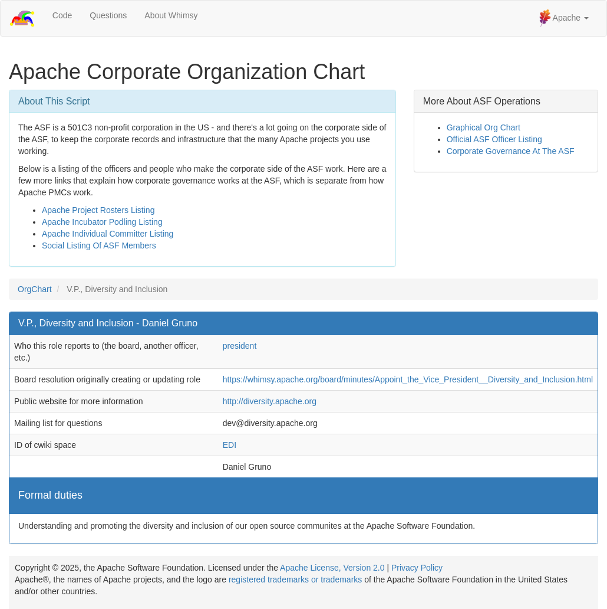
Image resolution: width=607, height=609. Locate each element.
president (240, 346)
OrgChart (35, 289)
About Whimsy (170, 15)
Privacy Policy (417, 567)
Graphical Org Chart (483, 127)
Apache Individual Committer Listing (107, 233)
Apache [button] (564, 18)
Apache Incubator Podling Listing (102, 222)
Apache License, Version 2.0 (332, 567)
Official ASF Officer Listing (494, 139)
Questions (108, 15)
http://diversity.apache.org (269, 401)
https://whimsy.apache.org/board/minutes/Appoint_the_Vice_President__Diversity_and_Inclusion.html (408, 379)
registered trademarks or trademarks (295, 579)
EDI (229, 445)
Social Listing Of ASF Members (99, 245)
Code (62, 15)
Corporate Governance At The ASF (511, 151)
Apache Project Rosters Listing (98, 210)
